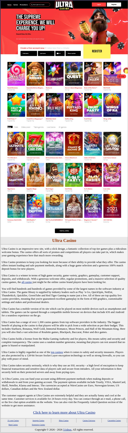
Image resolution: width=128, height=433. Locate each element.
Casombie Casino (114, 420)
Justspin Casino (38, 420)
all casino (27, 282)
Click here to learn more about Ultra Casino (64, 412)
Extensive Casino (38, 425)
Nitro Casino (63, 420)
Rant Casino (13, 425)
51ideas (67, 429)
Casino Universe (89, 420)
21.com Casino (13, 420)
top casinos (57, 352)
